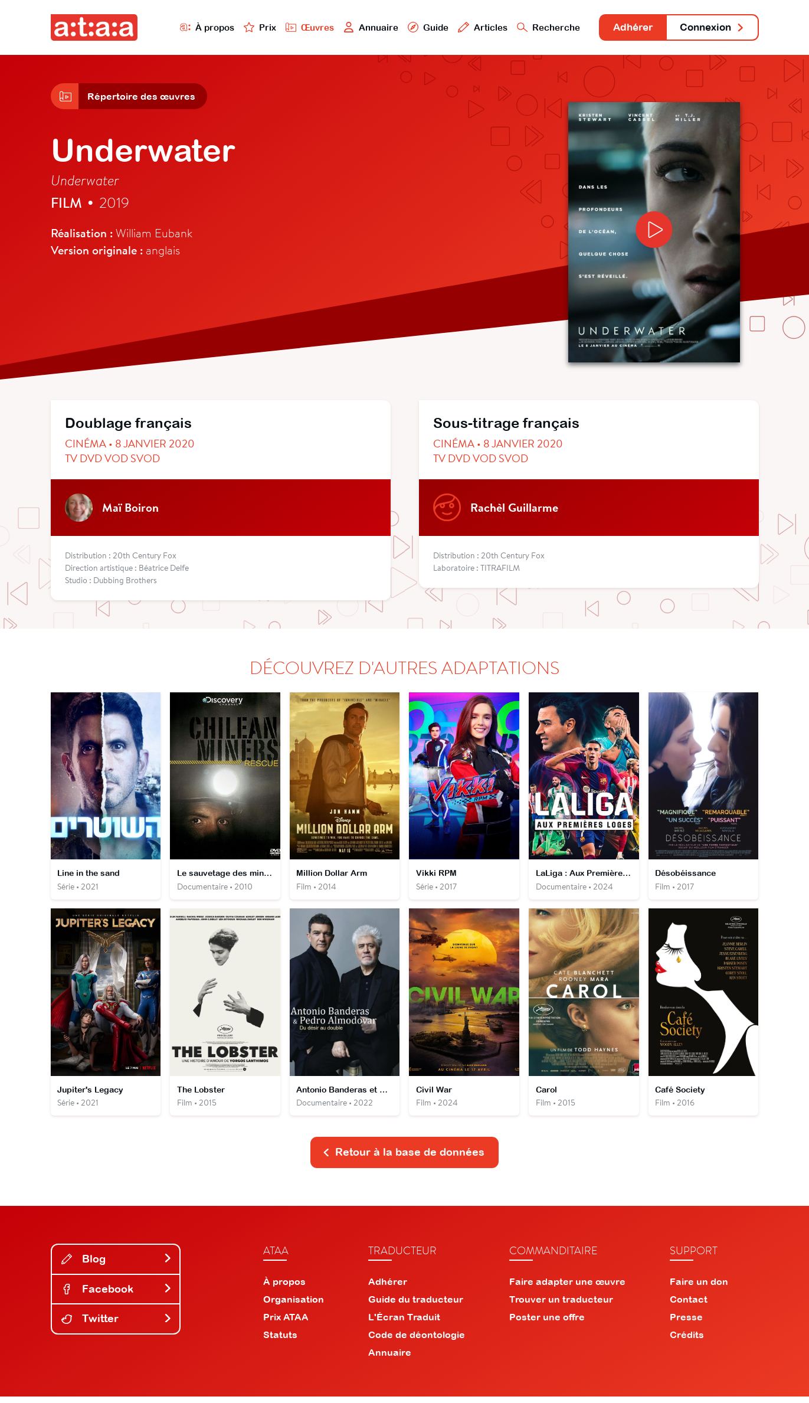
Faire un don (699, 1288)
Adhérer (624, 28)
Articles (471, 27)
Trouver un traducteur (561, 1305)
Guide (416, 27)
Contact (689, 1305)
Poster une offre (547, 1323)
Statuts (280, 1341)
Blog (116, 1265)
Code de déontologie (416, 1341)
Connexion (709, 28)
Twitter (116, 1325)
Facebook (116, 1295)
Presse (686, 1323)
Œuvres (296, 27)
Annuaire (358, 27)
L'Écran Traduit (404, 1323)
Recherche (536, 27)
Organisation (293, 1305)
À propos (193, 27)
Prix (246, 27)
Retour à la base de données (403, 1158)
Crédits (687, 1341)
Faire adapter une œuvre (567, 1288)
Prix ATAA (286, 1323)
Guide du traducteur (415, 1305)
